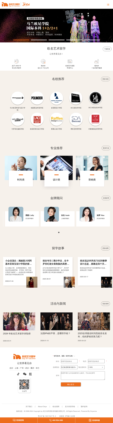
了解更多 (107, 49)
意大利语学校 (70, 406)
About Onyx (42, 406)
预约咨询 (84, 406)
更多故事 (105, 248)
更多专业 (106, 148)
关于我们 (29, 406)
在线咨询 (106, 198)
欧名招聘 (56, 406)
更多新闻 (105, 304)
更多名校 (105, 79)
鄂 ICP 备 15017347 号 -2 (47, 416)
